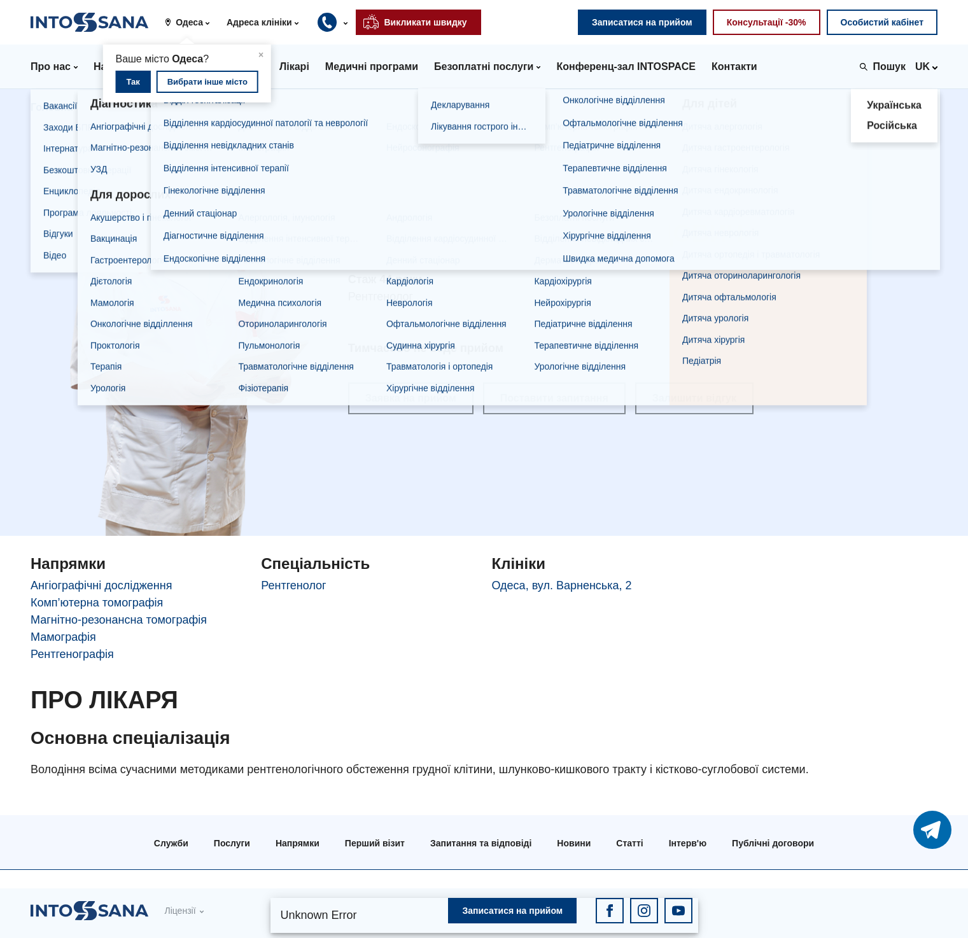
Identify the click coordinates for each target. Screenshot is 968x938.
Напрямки (297, 843)
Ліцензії (179, 911)
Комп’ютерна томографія (97, 602)
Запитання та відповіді (480, 843)
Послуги (232, 843)
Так (132, 82)
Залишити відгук (694, 398)
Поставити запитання (554, 398)
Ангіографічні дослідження (101, 585)
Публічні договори (773, 843)
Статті (629, 843)
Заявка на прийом (410, 398)
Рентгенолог (293, 585)
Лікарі (107, 107)
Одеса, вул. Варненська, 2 (562, 585)
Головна (52, 107)
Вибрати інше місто (207, 82)
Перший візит (375, 843)
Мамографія (63, 637)
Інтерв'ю (687, 843)
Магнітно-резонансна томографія (119, 619)
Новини (574, 843)
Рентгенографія (72, 654)
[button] (191, 22)
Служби (171, 843)
